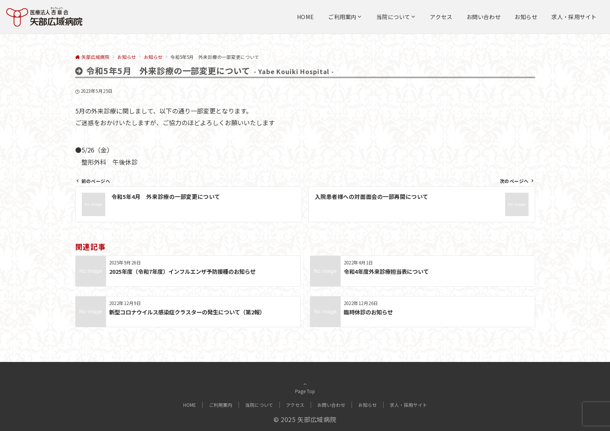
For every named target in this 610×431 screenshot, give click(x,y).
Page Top (305, 388)
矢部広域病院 (316, 419)
